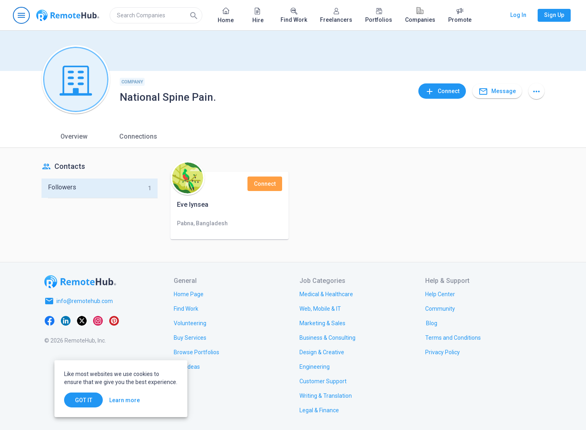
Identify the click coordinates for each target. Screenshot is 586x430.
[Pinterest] (114, 320)
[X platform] (82, 320)
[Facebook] (50, 320)
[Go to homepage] (67, 15)
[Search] (194, 15)
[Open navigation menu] (21, 15)
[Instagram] (98, 320)
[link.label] (440, 294)
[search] (156, 15)
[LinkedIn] (66, 320)
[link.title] (188, 294)
